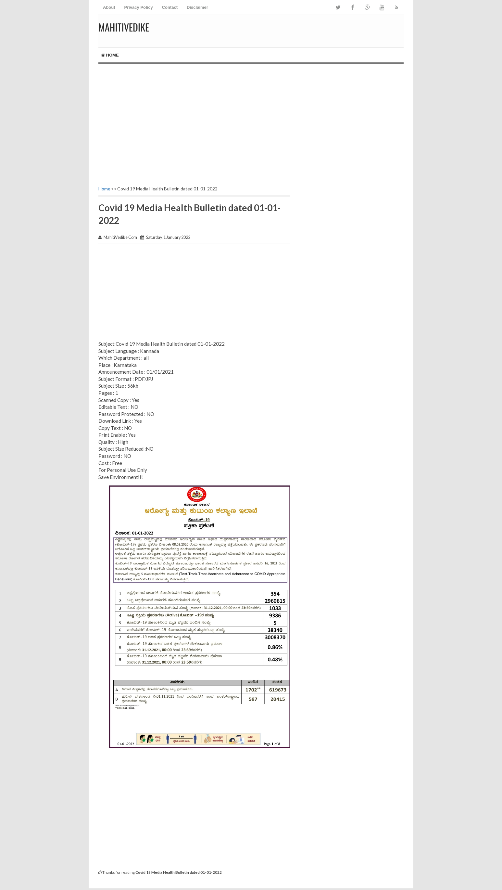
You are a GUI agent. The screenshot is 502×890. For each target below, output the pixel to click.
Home (110, 55)
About (109, 7)
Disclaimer (197, 7)
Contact (170, 7)
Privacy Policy (138, 7)
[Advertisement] (251, 118)
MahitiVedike (123, 27)
